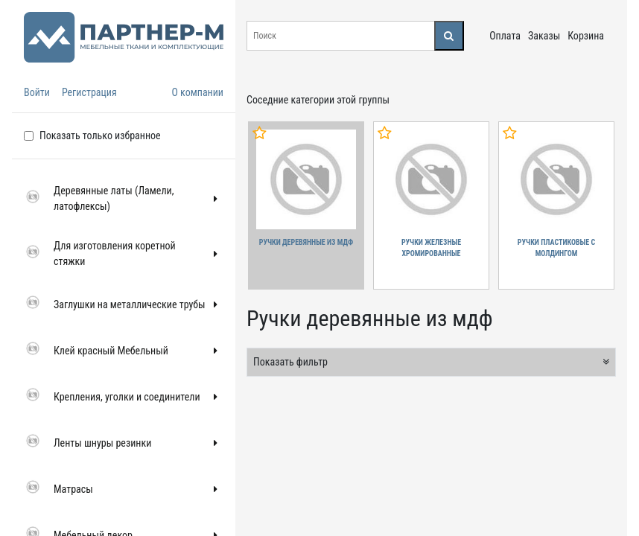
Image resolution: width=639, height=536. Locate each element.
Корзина (586, 36)
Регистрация (89, 92)
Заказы (544, 36)
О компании (197, 92)
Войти (37, 92)
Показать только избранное (100, 135)
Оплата (505, 36)
